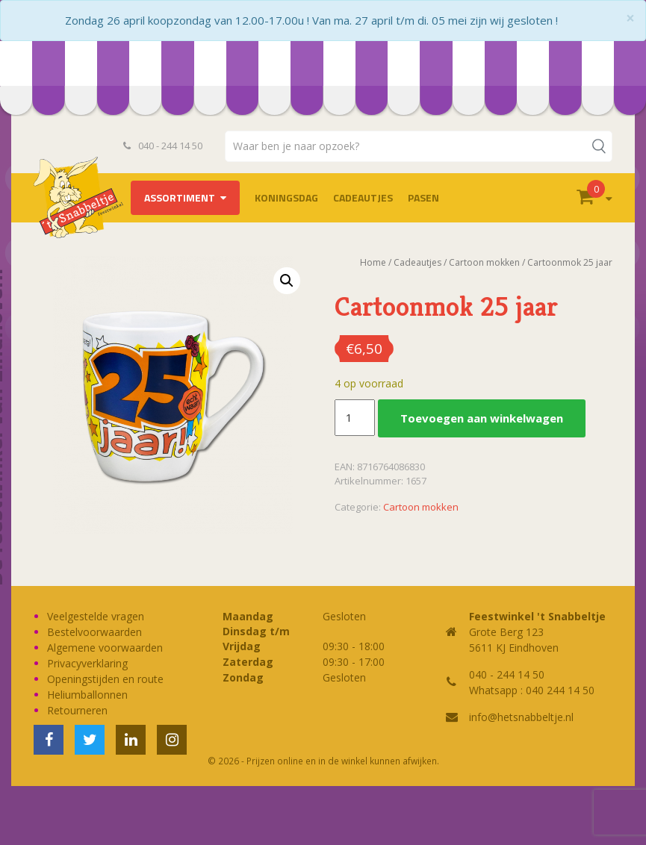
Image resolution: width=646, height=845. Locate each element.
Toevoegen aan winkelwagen (481, 418)
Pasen (423, 197)
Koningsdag (286, 197)
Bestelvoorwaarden (94, 632)
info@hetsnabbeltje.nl (521, 717)
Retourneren (77, 710)
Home (373, 262)
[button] (286, 280)
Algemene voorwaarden (105, 647)
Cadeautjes (363, 197)
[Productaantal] (355, 418)
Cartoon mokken (484, 262)
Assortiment (179, 197)
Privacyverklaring (87, 663)
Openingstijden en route (105, 679)
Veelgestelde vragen (95, 616)
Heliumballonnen (87, 694)
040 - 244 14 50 (162, 145)
